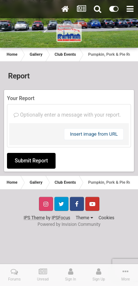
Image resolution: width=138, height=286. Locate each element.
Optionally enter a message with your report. (67, 115)
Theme (84, 217)
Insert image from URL (94, 134)
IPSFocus (61, 217)
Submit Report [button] (31, 161)
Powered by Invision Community (69, 224)
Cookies (106, 217)
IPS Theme (34, 217)
